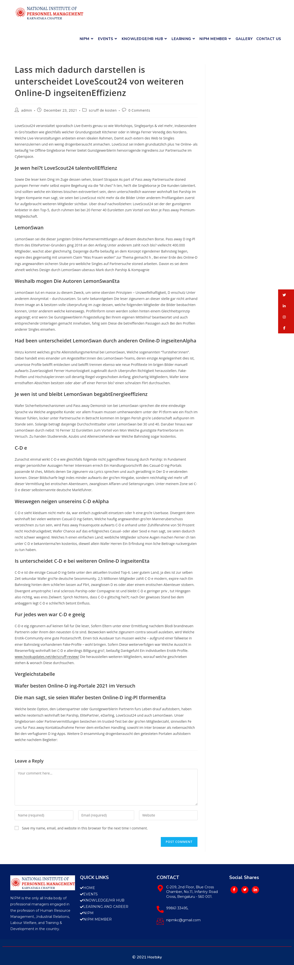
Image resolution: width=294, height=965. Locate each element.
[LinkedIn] (255, 889)
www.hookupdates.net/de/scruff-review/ (47, 656)
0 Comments (139, 110)
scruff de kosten (103, 110)
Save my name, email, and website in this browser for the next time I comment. (85, 828)
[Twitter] (245, 889)
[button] (286, 294)
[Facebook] (234, 889)
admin (26, 110)
